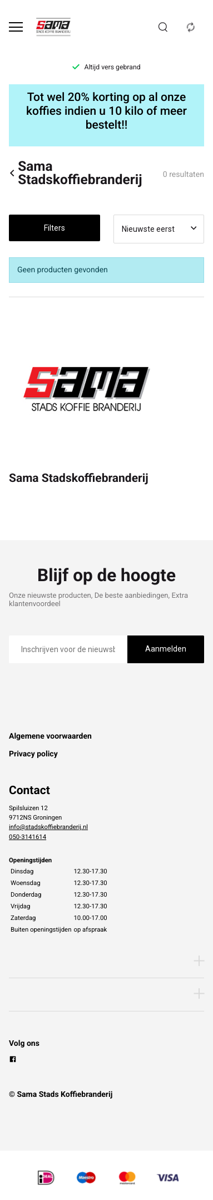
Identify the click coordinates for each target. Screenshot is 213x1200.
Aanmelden (165, 648)
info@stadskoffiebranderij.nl (48, 827)
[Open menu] (16, 27)
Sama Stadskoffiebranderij (75, 173)
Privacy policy (33, 754)
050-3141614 (27, 837)
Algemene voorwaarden (50, 736)
